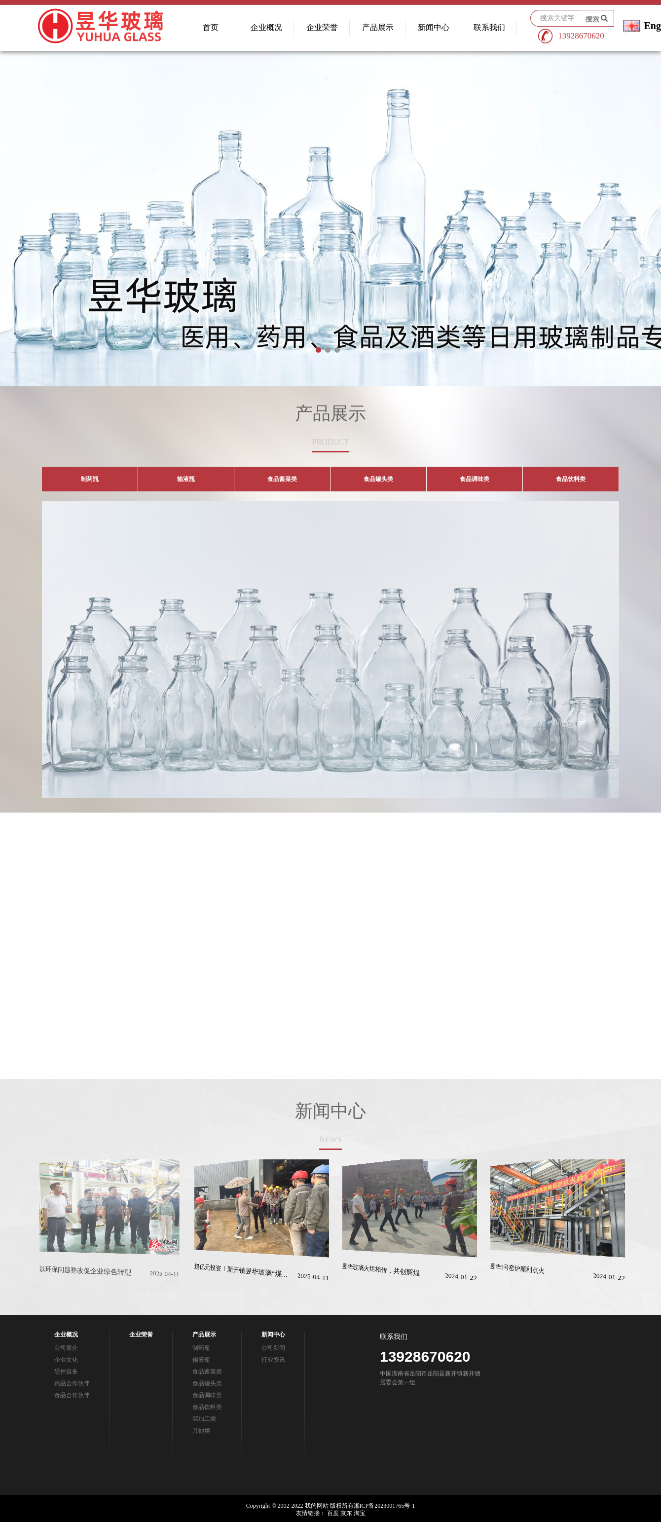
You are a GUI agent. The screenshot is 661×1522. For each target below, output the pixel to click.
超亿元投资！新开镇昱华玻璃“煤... (231, 1273)
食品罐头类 (207, 1383)
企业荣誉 (322, 27)
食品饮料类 (207, 1407)
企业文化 (66, 1359)
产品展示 (378, 27)
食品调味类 (207, 1395)
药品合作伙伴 (72, 1383)
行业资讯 (273, 1359)
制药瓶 (201, 1347)
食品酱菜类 (207, 1371)
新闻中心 (433, 27)
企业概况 (266, 27)
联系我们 (489, 27)
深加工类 (204, 1418)
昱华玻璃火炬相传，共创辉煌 (372, 1273)
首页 (211, 27)
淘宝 (360, 1513)
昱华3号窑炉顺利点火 (509, 1274)
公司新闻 (273, 1347)
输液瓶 (201, 1359)
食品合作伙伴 (72, 1395)
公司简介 (66, 1347)
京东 (346, 1513)
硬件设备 (66, 1371)
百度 (333, 1513)
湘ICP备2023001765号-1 (384, 1505)
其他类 (201, 1430)
